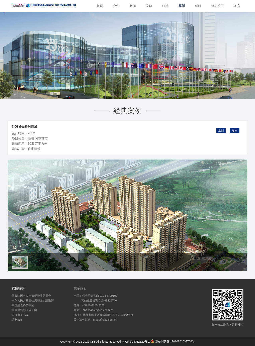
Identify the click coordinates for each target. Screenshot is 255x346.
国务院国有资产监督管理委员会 (31, 295)
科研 (198, 6)
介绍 (116, 6)
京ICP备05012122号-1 (136, 341)
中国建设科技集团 (23, 305)
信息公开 (217, 6)
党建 (149, 6)
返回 (234, 130)
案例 (182, 6)
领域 (165, 6)
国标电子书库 (20, 314)
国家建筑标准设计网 (24, 310)
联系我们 (80, 288)
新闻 (132, 6)
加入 (237, 6)
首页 (100, 6)
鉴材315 (17, 319)
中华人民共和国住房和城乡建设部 (33, 300)
